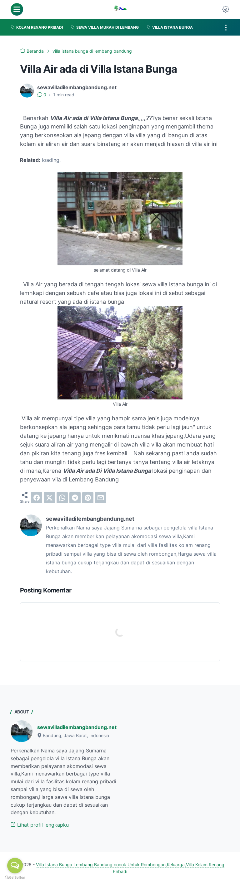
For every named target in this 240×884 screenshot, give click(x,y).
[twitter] (49, 497)
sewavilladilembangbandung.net (77, 727)
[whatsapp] (62, 497)
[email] (100, 497)
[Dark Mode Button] (225, 9)
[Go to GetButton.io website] (15, 878)
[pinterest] (87, 497)
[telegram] (75, 497)
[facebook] (36, 497)
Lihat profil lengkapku (40, 825)
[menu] (17, 9)
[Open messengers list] (15, 865)
